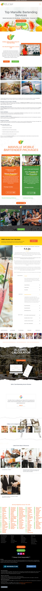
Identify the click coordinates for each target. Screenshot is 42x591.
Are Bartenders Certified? (6, 469)
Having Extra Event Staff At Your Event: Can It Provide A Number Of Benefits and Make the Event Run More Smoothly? (31, 470)
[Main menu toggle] (40, 4)
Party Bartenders (27, 308)
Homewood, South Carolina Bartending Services (9, 342)
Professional (26, 287)
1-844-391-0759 (23, 0)
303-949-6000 (21, 582)
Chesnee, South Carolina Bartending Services (33, 342)
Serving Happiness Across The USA (21, 504)
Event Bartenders (27, 305)
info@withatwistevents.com (28, 582)
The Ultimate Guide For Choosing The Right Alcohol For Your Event (10, 497)
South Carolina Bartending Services (21, 342)
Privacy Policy (23, 583)
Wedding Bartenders (27, 294)
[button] (30, 50)
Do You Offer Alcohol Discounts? (29, 315)
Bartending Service (27, 310)
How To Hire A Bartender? (28, 323)
